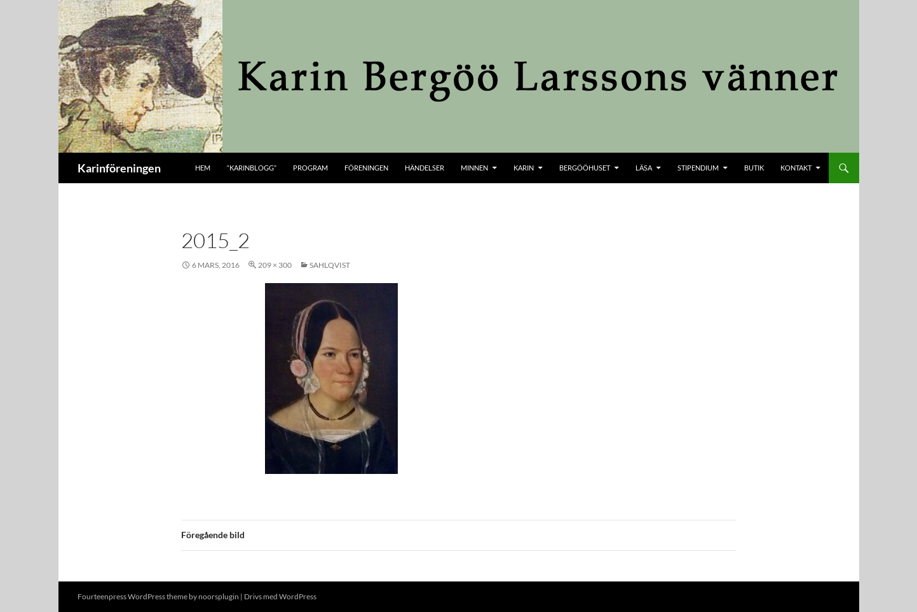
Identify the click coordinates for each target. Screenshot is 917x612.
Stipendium (698, 167)
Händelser (424, 167)
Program (310, 167)
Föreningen (366, 167)
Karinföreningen (119, 168)
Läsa (643, 167)
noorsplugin (218, 596)
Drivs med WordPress (280, 596)
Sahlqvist (329, 265)
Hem (202, 167)
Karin (523, 167)
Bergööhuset (584, 167)
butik (754, 167)
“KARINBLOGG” (251, 167)
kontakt (796, 167)
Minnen (474, 167)
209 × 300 (275, 265)
